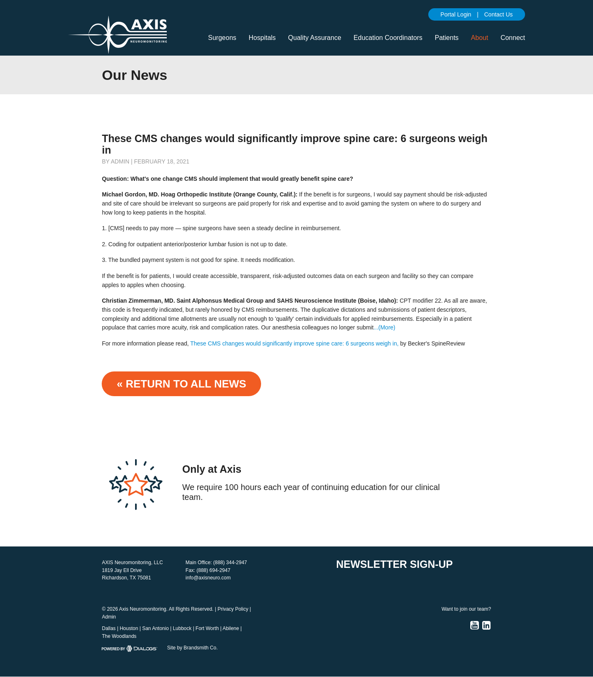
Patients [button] (447, 37)
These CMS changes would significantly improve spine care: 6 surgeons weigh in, (294, 343)
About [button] (479, 37)
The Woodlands (119, 636)
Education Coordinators (388, 37)
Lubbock (182, 628)
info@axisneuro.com (208, 578)
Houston (129, 628)
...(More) (384, 327)
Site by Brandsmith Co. (192, 648)
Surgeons (222, 37)
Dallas (108, 628)
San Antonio (155, 628)
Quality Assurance (314, 37)
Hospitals (262, 37)
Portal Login (456, 14)
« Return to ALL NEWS (181, 384)
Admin (109, 617)
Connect (512, 37)
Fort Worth (207, 628)
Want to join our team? (466, 609)
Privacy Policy (232, 609)
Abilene (230, 628)
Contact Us (498, 14)
